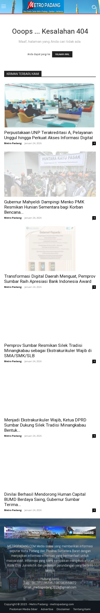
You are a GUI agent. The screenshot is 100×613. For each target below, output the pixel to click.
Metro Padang (13, 143)
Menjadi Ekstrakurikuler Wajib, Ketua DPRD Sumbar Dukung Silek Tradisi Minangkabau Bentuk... (45, 425)
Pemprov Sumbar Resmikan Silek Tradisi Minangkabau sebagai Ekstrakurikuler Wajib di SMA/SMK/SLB (48, 350)
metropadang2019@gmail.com (54, 587)
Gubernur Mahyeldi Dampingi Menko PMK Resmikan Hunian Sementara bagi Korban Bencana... (44, 207)
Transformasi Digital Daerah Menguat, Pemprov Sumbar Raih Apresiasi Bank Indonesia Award (49, 279)
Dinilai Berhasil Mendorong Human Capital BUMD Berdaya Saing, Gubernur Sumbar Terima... (45, 499)
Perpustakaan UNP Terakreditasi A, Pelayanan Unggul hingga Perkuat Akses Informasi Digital (48, 135)
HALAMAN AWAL (62, 54)
